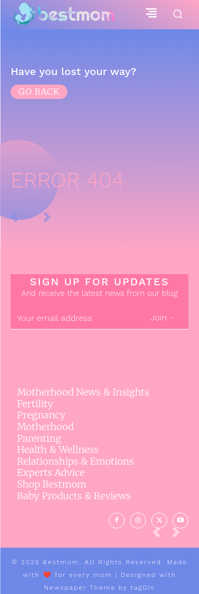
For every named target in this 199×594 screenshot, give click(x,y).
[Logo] (63, 15)
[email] (73, 318)
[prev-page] (161, 535)
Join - (161, 317)
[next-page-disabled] (180, 535)
